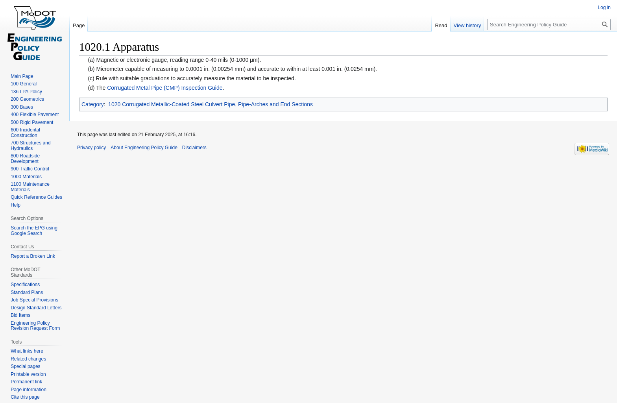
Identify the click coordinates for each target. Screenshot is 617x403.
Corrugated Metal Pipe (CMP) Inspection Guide (164, 88)
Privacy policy (91, 147)
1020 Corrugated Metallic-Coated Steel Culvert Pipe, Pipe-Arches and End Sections (210, 104)
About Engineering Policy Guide (144, 147)
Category (92, 104)
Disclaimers (194, 147)
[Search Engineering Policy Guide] (549, 24)
